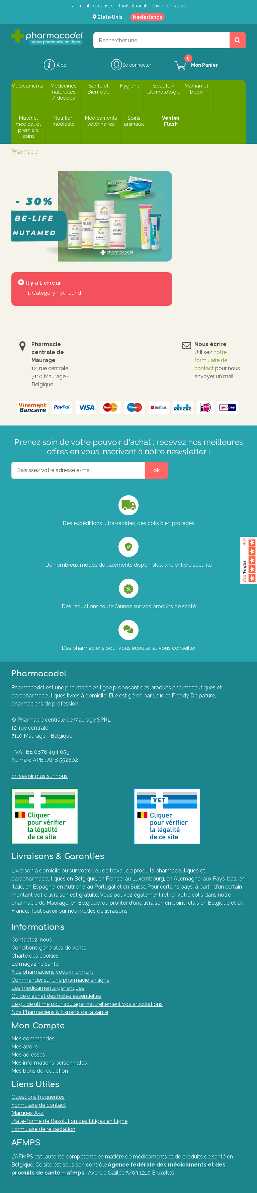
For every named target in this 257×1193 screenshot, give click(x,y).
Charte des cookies (35, 956)
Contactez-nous (31, 939)
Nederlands (147, 17)
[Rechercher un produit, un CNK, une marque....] (238, 40)
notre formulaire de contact (210, 360)
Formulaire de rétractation (43, 1129)
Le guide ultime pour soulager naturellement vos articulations (87, 1004)
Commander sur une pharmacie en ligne (60, 980)
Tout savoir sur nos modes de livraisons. (79, 911)
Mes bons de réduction (39, 1071)
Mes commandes (33, 1038)
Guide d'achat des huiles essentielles (56, 996)
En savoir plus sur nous (39, 776)
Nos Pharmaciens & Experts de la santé (59, 1012)
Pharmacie (24, 152)
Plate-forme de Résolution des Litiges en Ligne (69, 1121)
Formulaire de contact (38, 1105)
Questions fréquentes (38, 1097)
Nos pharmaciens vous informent (52, 972)
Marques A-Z (27, 1113)
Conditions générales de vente (48, 948)
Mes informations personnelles (49, 1063)
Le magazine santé (35, 964)
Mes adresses (28, 1055)
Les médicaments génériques (47, 988)
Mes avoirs (24, 1046)
